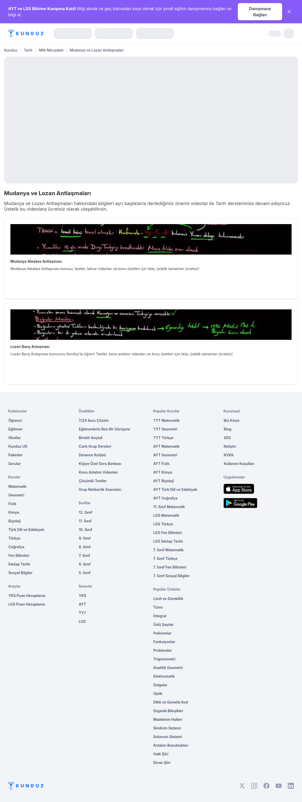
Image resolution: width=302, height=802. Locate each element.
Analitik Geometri (168, 667)
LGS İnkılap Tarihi (168, 541)
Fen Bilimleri (18, 555)
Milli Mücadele (51, 50)
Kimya (13, 512)
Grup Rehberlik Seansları (100, 489)
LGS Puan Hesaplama (26, 604)
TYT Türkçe (163, 438)
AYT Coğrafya (165, 498)
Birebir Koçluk (91, 438)
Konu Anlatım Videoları (98, 472)
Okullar (14, 438)
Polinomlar (162, 633)
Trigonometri (164, 659)
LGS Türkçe (163, 524)
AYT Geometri (165, 455)
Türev (158, 607)
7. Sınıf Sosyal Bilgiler (171, 576)
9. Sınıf (85, 538)
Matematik (17, 486)
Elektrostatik (164, 676)
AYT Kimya (162, 472)
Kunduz (10, 50)
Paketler (15, 455)
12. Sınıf (85, 512)
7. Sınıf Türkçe (165, 558)
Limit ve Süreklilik (168, 598)
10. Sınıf (85, 529)
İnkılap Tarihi (19, 564)
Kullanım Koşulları (239, 463)
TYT (82, 613)
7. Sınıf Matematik (168, 550)
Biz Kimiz (232, 420)
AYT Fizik (161, 463)
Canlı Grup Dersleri (95, 446)
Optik (158, 693)
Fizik (12, 504)
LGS (82, 621)
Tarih (28, 50)
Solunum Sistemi (167, 736)
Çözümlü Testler (93, 481)
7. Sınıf (84, 555)
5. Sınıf (84, 573)
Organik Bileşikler (168, 711)
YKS (82, 595)
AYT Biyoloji (163, 481)
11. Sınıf (85, 521)
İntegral (159, 616)
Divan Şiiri (162, 762)
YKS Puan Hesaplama (26, 595)
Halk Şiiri (160, 754)
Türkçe (14, 538)
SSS (227, 438)
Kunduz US (17, 446)
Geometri (16, 495)
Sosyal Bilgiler (20, 573)
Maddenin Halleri (167, 719)
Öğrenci (15, 420)
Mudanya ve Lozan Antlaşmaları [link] (97, 50)
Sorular (14, 463)
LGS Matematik (166, 515)
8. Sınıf (85, 547)
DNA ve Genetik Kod (170, 702)
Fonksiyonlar (164, 642)
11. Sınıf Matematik (169, 507)
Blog (227, 429)
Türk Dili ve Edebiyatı (26, 529)
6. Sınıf (85, 564)
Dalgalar (160, 685)
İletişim (230, 446)
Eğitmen (15, 429)
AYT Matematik (166, 446)
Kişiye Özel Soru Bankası (100, 463)
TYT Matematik (166, 420)
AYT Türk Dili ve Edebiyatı (175, 489)
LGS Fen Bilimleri (167, 532)
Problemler (162, 650)
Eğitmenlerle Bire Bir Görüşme (104, 429)
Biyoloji (14, 521)
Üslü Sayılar (163, 624)
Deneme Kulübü (92, 455)
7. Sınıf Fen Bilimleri (169, 567)
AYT (82, 604)
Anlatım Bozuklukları (170, 745)
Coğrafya (16, 547)
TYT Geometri (165, 429)
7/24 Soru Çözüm (94, 420)
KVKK (229, 455)
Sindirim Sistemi (167, 728)
